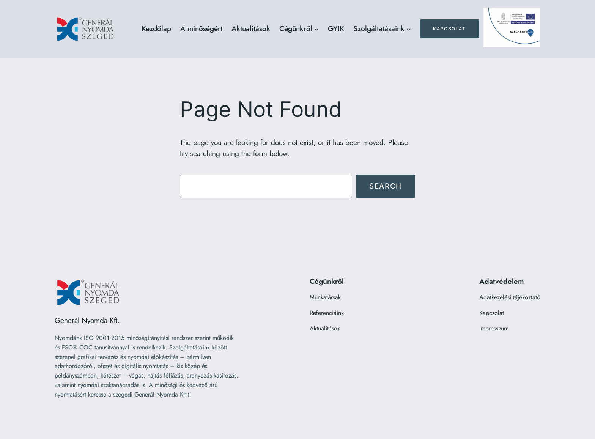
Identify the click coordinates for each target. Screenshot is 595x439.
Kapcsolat (449, 28)
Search (385, 185)
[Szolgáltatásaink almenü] (408, 29)
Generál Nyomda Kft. (87, 320)
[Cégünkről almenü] (316, 29)
